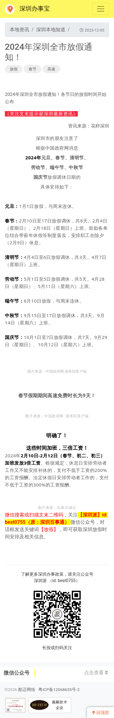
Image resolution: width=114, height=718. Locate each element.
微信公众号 (16, 673)
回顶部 (100, 712)
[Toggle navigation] (100, 9)
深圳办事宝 (27, 9)
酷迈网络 (26, 689)
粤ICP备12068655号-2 (59, 689)
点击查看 (96, 673)
